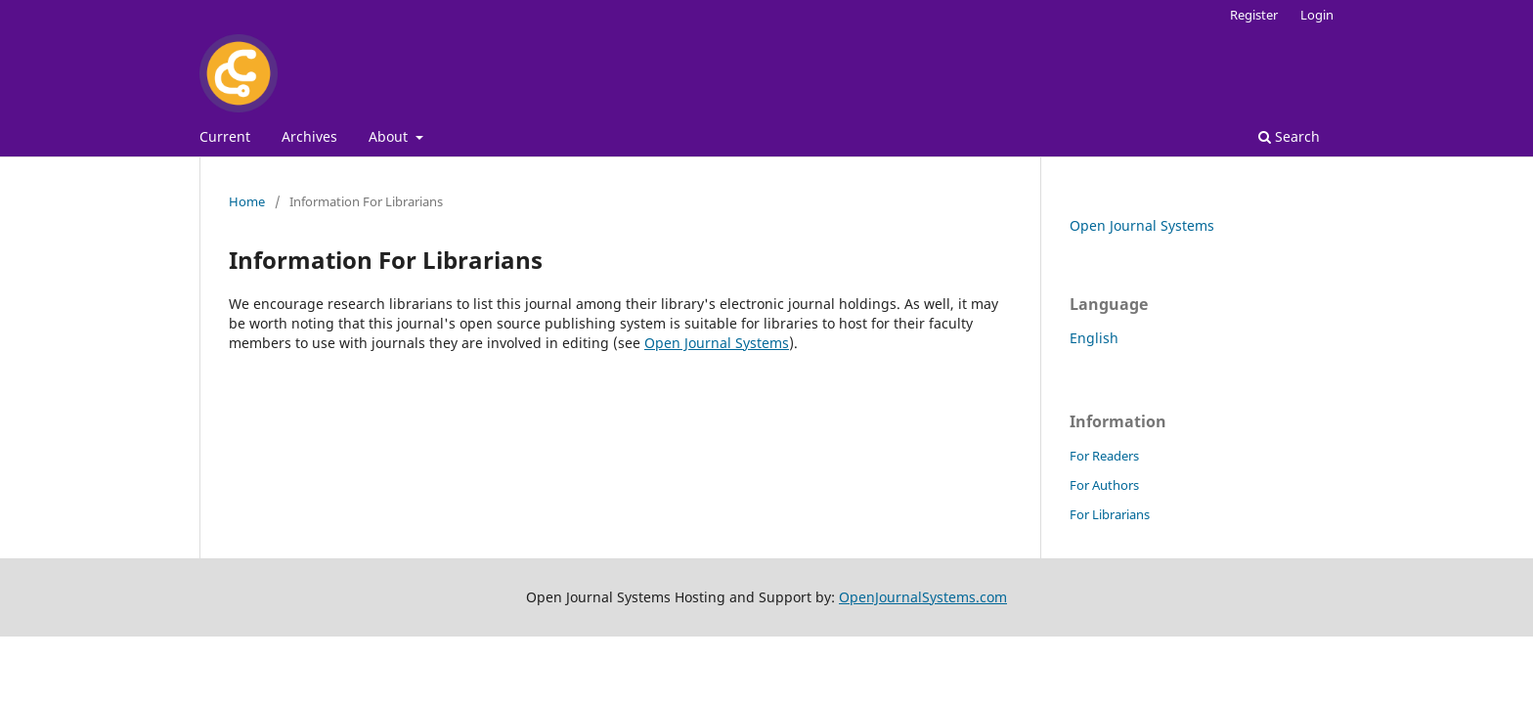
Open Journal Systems (716, 342)
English (1094, 338)
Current (224, 136)
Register (1254, 14)
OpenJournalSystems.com (923, 597)
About (390, 136)
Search (1289, 136)
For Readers (1104, 455)
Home (247, 201)
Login (1317, 14)
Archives (309, 136)
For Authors (1104, 485)
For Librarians (1110, 514)
